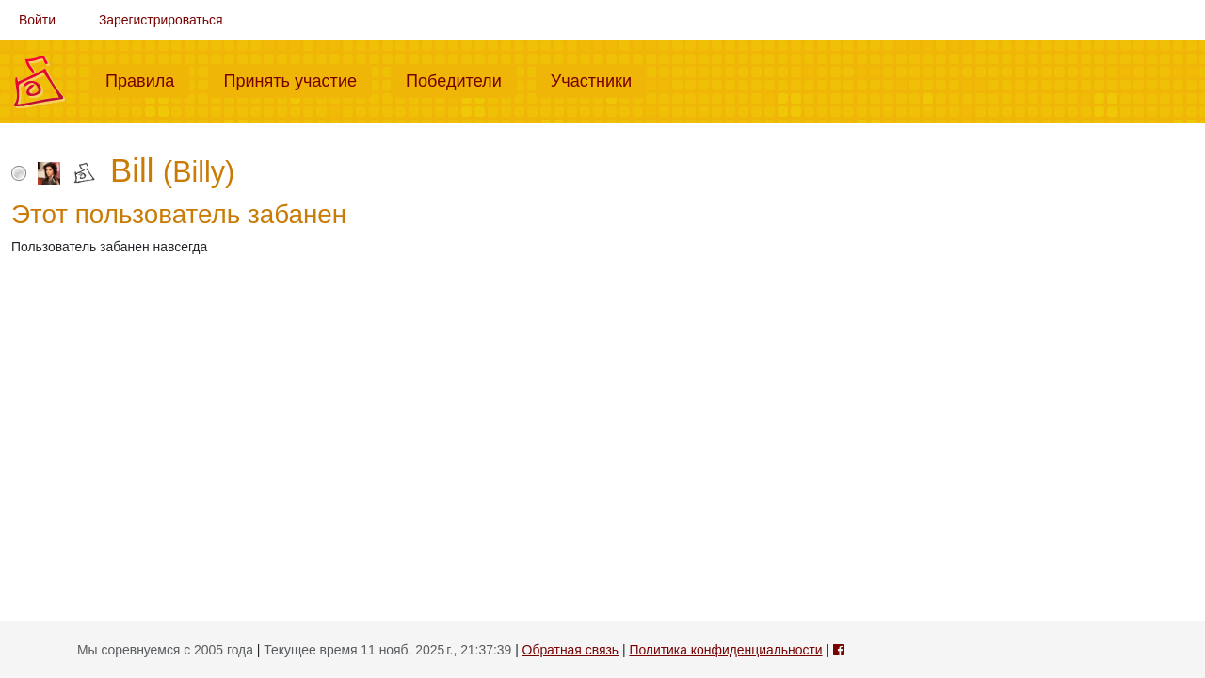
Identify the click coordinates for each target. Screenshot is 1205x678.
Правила (147, 79)
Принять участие (297, 79)
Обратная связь (570, 649)
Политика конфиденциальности (725, 649)
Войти (37, 19)
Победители (461, 79)
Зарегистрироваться (161, 19)
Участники (599, 79)
